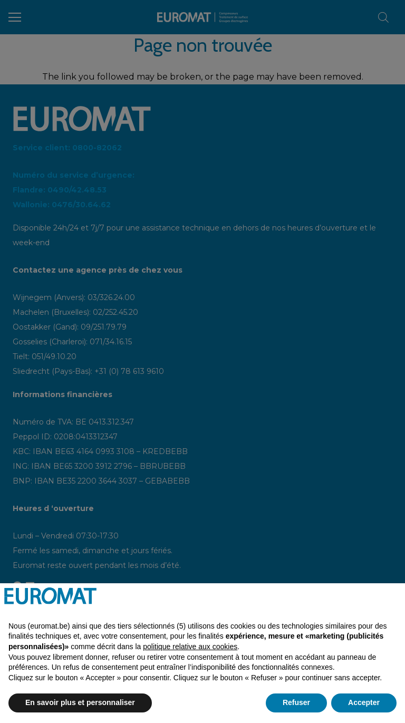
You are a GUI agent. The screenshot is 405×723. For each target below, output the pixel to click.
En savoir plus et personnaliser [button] (80, 702)
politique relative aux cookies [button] (190, 646)
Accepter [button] (364, 702)
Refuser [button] (296, 702)
